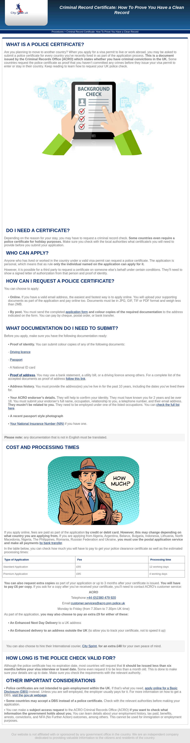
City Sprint (89, 646)
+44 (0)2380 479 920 (101, 597)
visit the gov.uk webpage (29, 695)
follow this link (75, 378)
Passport (16, 359)
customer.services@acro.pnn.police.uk (98, 603)
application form (77, 312)
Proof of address (22, 375)
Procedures (58, 31)
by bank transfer (51, 543)
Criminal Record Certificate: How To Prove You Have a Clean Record (121, 10)
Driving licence (20, 352)
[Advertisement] (93, 193)
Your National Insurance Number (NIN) (37, 423)
